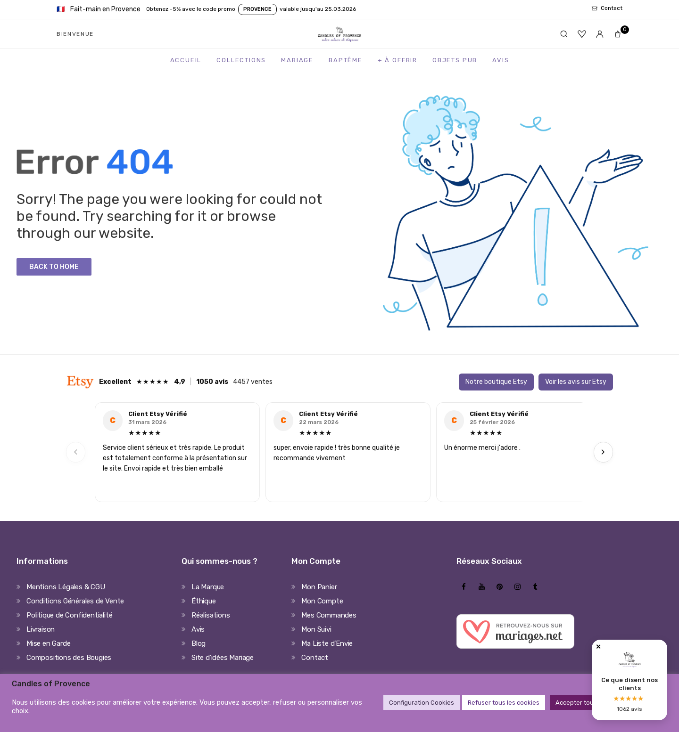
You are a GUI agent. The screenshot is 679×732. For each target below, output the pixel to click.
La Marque (207, 587)
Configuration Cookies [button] (421, 702)
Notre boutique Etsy (496, 382)
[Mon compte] (599, 34)
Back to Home (54, 267)
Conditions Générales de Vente (75, 601)
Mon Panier (319, 587)
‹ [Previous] (76, 452)
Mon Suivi (316, 629)
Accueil (186, 60)
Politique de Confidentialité (69, 615)
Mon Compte (322, 601)
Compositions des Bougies (68, 657)
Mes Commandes (328, 615)
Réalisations (210, 615)
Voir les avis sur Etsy (575, 382)
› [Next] (603, 452)
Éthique (203, 601)
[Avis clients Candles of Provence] (629, 680)
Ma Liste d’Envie (327, 643)
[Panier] (617, 34)
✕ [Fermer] (598, 647)
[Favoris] (582, 34)
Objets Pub (454, 60)
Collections (241, 60)
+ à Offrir (397, 60)
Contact (314, 657)
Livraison (40, 629)
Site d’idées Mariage (222, 657)
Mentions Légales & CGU (65, 587)
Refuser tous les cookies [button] (503, 702)
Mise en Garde (48, 643)
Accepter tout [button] (575, 702)
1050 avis (212, 382)
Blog (198, 643)
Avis (500, 60)
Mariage (297, 60)
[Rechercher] (564, 34)
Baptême (346, 60)
